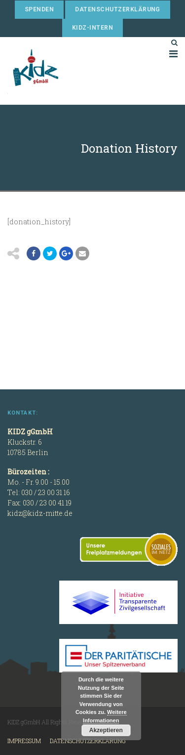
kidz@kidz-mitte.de (40, 513)
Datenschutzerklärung (117, 9)
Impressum (24, 741)
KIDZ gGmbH (81, 70)
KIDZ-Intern (92, 27)
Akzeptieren (106, 730)
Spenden (39, 9)
